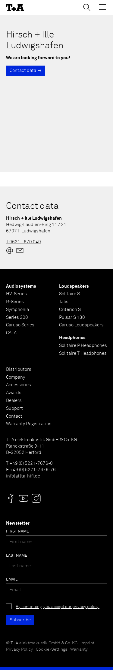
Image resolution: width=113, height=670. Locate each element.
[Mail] (20, 250)
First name (17, 531)
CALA (11, 333)
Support (14, 408)
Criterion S (70, 309)
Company (15, 377)
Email (11, 579)
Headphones (72, 337)
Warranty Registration (29, 424)
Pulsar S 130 (72, 317)
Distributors (18, 369)
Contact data (23, 70)
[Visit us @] (11, 498)
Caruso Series (20, 325)
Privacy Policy (19, 649)
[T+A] (15, 7)
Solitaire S (69, 294)
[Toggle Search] (86, 7)
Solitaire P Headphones (83, 345)
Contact (14, 416)
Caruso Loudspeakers (81, 325)
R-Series (15, 301)
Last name (16, 556)
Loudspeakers (74, 286)
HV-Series (16, 294)
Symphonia (17, 309)
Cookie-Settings (51, 649)
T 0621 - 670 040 (23, 242)
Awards (13, 392)
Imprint (87, 643)
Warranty (79, 649)
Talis (63, 301)
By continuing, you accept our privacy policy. (57, 607)
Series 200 (17, 317)
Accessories (18, 385)
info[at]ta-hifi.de (23, 476)
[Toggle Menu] (102, 6)
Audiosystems (21, 286)
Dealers (14, 400)
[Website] (9, 250)
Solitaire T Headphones (83, 353)
